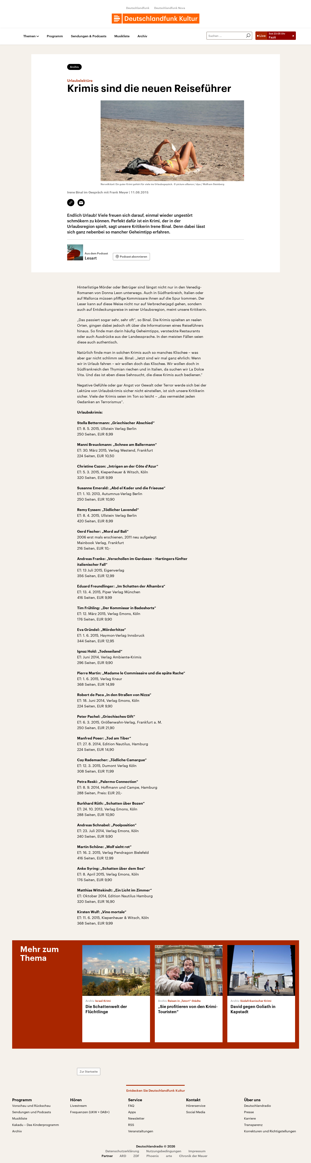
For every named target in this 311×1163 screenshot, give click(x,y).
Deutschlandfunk (137, 8)
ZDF (136, 1156)
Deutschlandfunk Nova (169, 8)
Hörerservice (195, 1105)
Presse (249, 1112)
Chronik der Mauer (193, 1156)
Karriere (250, 1118)
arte (169, 1156)
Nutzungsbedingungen (163, 1151)
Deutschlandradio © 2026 (155, 1146)
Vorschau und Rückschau (31, 1105)
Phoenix (152, 1156)
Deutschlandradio (257, 1105)
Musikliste (122, 36)
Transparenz (253, 1125)
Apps (132, 1112)
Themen (29, 36)
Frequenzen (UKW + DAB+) (89, 1112)
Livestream (78, 1105)
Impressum (197, 1151)
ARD (123, 1156)
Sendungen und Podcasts (31, 1112)
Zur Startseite (89, 1071)
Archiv (142, 36)
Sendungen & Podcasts (88, 36)
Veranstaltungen (140, 1131)
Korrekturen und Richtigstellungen (270, 1131)
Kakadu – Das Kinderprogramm (35, 1125)
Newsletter (136, 1118)
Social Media (195, 1112)
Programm (55, 36)
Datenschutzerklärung (122, 1151)
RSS (131, 1125)
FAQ (131, 1105)
